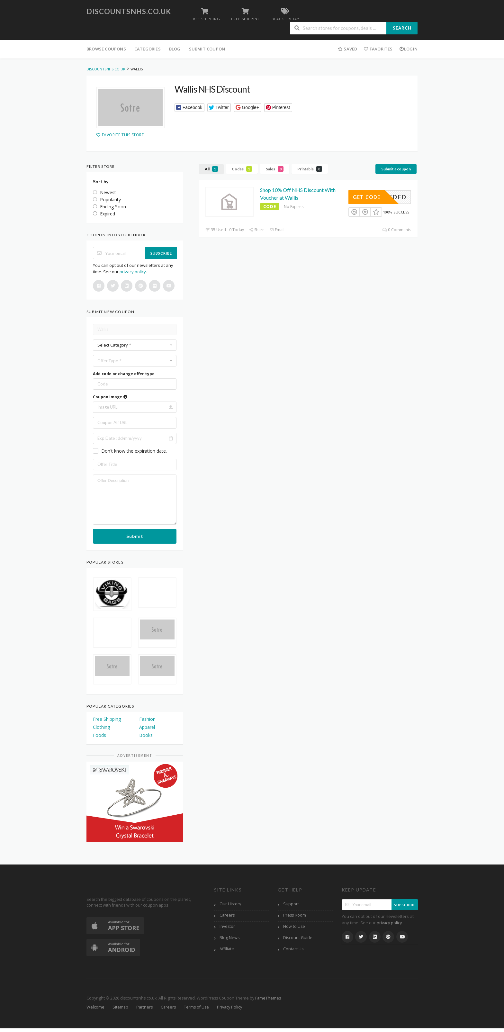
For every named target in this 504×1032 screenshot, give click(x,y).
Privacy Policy (229, 1007)
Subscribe (161, 253)
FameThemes (268, 998)
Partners (144, 1007)
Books (146, 735)
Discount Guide (297, 937)
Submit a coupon (396, 169)
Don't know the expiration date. (134, 451)
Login (408, 49)
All (211, 169)
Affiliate (227, 949)
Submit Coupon (207, 49)
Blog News (229, 937)
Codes (242, 169)
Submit (134, 536)
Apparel (147, 727)
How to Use (294, 926)
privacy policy (133, 272)
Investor (227, 926)
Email (276, 229)
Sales (275, 169)
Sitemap (120, 1007)
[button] (189, 107)
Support (291, 904)
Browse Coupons (106, 49)
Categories (147, 49)
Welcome (95, 1007)
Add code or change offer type (124, 373)
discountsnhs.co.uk (128, 11)
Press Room (294, 915)
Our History (230, 904)
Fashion (147, 719)
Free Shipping (107, 719)
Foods (99, 735)
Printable (309, 169)
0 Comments (396, 229)
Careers (227, 915)
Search (402, 28)
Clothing (101, 727)
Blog (175, 49)
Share (257, 229)
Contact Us (293, 949)
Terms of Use (196, 1007)
